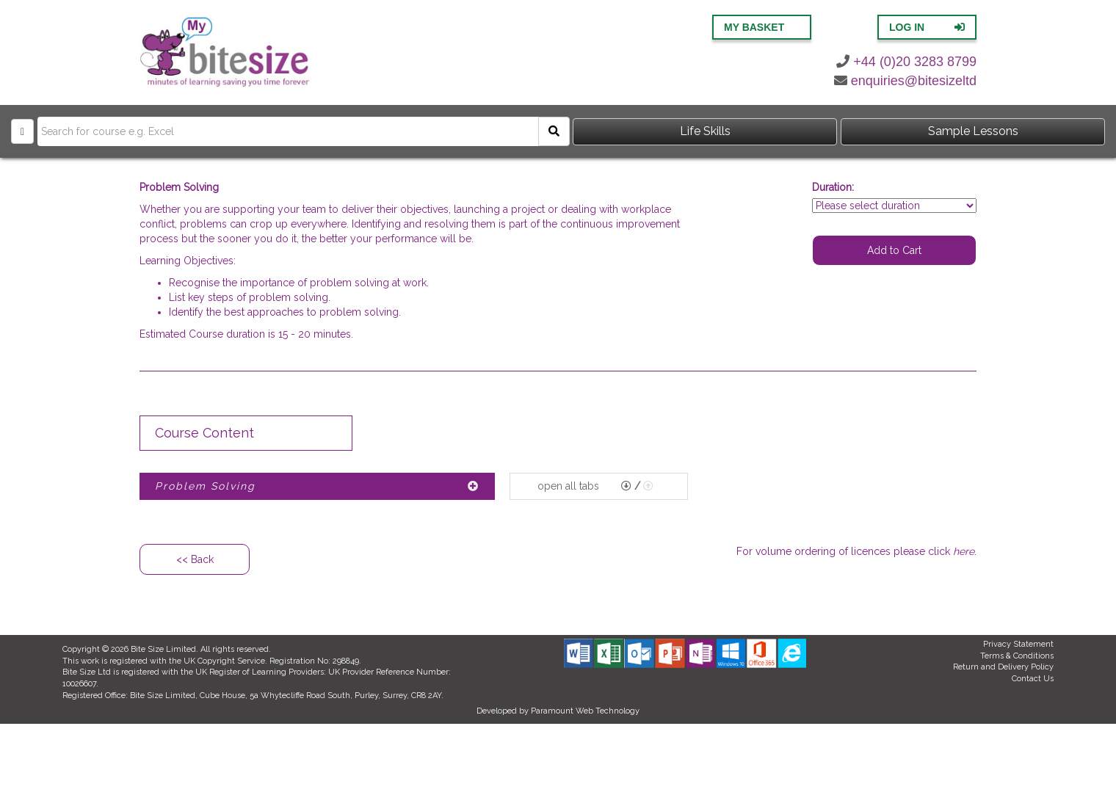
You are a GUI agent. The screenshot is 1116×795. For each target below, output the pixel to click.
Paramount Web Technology (585, 711)
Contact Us (1033, 678)
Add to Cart (894, 250)
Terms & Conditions (1017, 656)
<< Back (195, 559)
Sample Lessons (973, 131)
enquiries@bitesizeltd (905, 80)
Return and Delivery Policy (1003, 667)
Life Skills (705, 131)
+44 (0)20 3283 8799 (906, 61)
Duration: (833, 187)
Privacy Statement (1018, 644)
